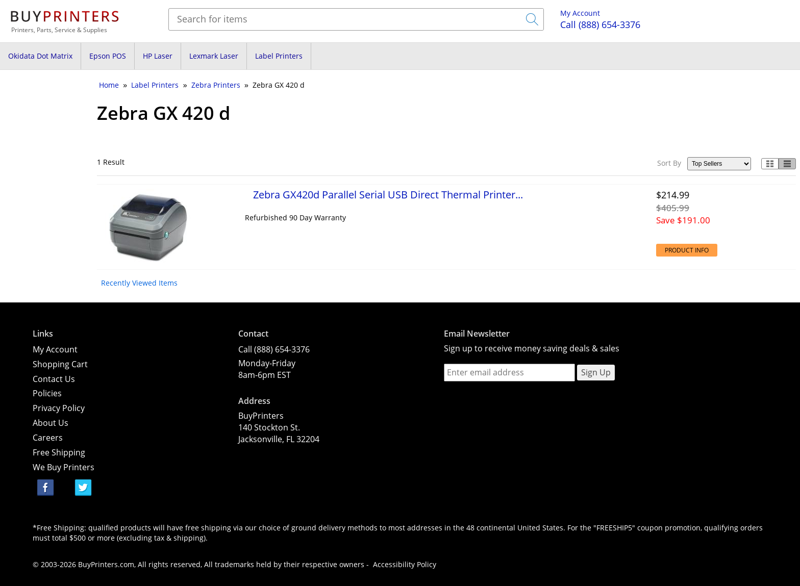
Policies (47, 393)
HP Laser (157, 56)
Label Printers (279, 56)
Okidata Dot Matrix (40, 56)
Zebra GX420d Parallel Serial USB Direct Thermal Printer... (388, 194)
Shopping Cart (60, 364)
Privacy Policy (59, 408)
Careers (48, 437)
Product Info (687, 250)
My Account (580, 13)
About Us (50, 422)
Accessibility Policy (404, 564)
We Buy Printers (63, 467)
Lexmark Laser (213, 56)
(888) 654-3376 (600, 24)
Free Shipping (59, 452)
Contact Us (54, 379)
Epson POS (107, 56)
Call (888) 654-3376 (274, 349)
